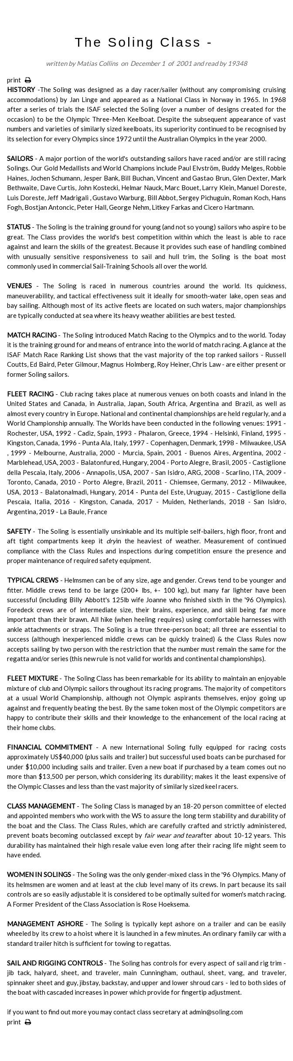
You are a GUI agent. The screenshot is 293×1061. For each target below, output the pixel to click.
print (19, 80)
